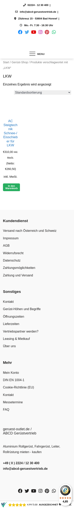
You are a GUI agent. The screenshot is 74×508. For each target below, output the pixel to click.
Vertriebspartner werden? (20, 331)
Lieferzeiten (11, 324)
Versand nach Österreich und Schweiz (29, 230)
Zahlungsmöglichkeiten (19, 267)
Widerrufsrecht (13, 253)
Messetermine (13, 402)
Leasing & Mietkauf (16, 338)
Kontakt (8, 301)
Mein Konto (11, 372)
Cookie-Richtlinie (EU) (18, 387)
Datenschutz (12, 260)
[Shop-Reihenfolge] (42, 92)
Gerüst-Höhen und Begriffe (22, 309)
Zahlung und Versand (18, 275)
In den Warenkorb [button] (11, 187)
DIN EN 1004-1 (13, 380)
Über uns (9, 346)
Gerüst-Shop (19, 62)
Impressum (11, 238)
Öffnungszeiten (13, 316)
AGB (6, 245)
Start (6, 62)
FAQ (6, 409)
